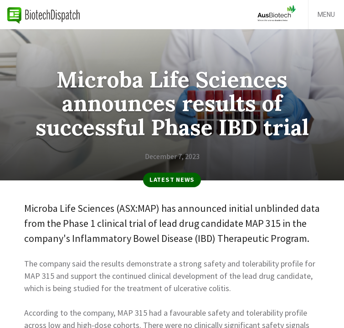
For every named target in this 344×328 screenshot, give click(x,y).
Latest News (172, 179)
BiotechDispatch (43, 14)
